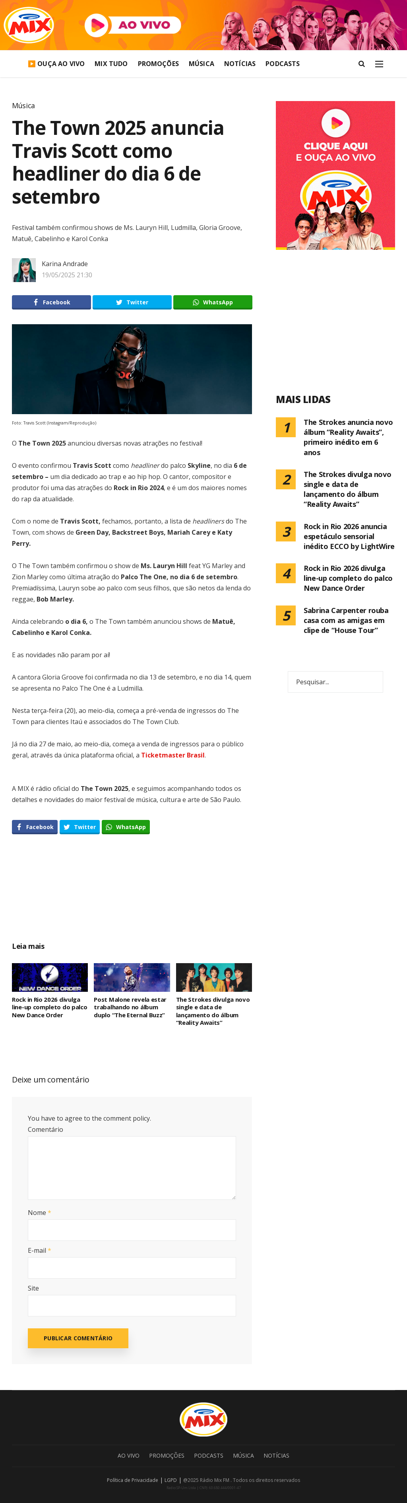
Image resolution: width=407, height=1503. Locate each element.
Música (201, 63)
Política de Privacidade (132, 1480)
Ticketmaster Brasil (173, 755)
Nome (39, 1212)
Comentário (45, 1129)
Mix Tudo (111, 63)
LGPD (171, 1480)
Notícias (240, 63)
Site (33, 1288)
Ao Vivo (129, 1455)
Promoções (158, 63)
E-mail (39, 1250)
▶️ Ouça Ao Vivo (56, 63)
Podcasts (283, 63)
